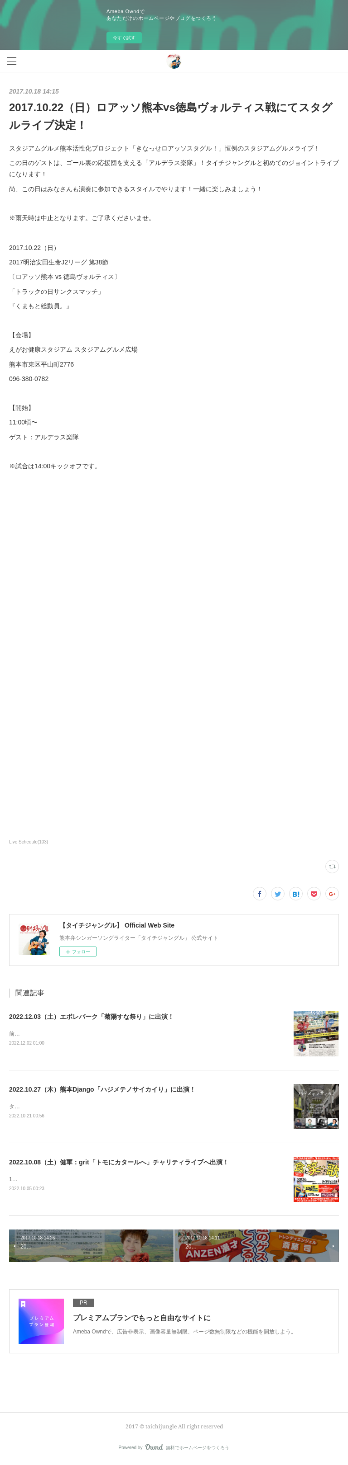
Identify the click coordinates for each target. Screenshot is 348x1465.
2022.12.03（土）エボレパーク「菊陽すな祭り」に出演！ (91, 1016)
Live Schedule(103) (28, 841)
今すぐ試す (124, 37)
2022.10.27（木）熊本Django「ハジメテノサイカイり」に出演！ (102, 1090)
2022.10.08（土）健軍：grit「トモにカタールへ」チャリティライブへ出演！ (119, 1163)
